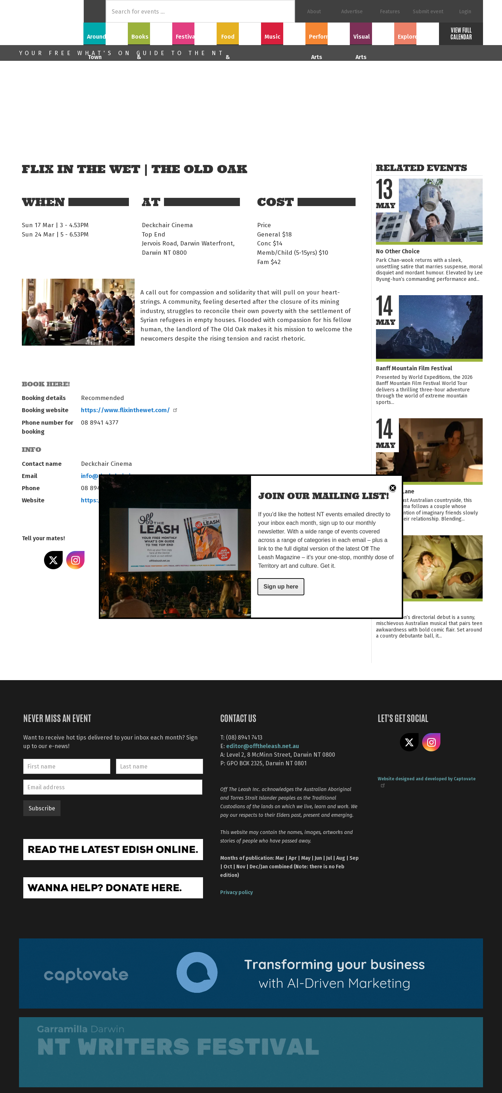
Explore (416, 32)
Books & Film (150, 32)
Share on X (53, 560)
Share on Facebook (31, 560)
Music (283, 32)
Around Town (105, 32)
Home (94, 11)
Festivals (194, 32)
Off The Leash (51, 22)
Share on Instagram (75, 560)
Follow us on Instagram (431, 742)
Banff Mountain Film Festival (414, 367)
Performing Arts (327, 32)
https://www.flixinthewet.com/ (129, 409)
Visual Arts (372, 32)
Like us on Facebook (387, 742)
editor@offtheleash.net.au (262, 745)
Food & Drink (239, 32)
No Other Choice (398, 251)
